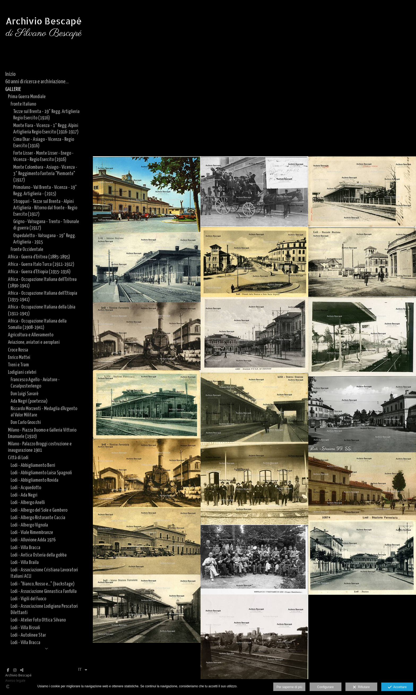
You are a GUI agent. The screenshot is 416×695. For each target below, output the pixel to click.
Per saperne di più (289, 687)
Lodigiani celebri (22, 372)
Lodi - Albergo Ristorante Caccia (38, 517)
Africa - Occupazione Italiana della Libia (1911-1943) (41, 310)
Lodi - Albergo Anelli (28, 502)
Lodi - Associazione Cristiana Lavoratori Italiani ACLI (44, 573)
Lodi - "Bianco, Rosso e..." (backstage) (43, 584)
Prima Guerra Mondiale (27, 96)
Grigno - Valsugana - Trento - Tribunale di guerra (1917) (46, 225)
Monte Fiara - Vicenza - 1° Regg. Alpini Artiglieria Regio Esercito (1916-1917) (46, 128)
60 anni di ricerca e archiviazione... (37, 81)
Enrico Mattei (19, 357)
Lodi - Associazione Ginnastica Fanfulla (44, 591)
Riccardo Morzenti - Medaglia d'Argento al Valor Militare (44, 412)
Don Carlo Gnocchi (26, 422)
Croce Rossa (18, 350)
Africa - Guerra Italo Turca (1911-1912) (41, 264)
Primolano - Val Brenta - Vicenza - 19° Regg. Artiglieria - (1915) (45, 190)
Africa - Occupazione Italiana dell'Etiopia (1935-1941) (42, 296)
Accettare (397, 687)
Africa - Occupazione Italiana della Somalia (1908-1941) (37, 324)
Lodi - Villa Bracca (25, 547)
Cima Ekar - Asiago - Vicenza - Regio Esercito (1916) (43, 142)
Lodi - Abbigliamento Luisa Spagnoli (41, 472)
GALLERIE (13, 89)
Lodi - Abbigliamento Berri (33, 465)
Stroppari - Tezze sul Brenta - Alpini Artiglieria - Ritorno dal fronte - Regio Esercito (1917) (45, 208)
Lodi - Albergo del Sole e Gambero (39, 510)
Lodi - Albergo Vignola (29, 525)
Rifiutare (361, 687)
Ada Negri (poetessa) (29, 401)
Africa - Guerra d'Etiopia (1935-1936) (39, 271)
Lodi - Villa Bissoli (25, 627)
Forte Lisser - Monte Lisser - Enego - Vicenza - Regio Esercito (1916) (43, 156)
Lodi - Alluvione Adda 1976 (33, 539)
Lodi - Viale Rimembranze (32, 532)
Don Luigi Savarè (24, 393)
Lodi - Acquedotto (26, 487)
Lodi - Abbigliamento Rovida (34, 480)
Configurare (325, 687)
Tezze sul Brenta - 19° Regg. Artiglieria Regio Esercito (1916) (46, 114)
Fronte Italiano (23, 104)
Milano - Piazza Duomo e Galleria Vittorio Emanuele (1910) (42, 433)
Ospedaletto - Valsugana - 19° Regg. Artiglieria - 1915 (44, 239)
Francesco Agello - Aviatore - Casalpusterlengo (35, 383)
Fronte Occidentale (27, 249)
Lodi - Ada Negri (24, 495)
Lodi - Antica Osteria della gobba (39, 555)
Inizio (10, 74)
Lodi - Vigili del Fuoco (28, 598)
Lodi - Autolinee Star (28, 635)
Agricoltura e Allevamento (30, 334)
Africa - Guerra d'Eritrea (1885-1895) (39, 256)
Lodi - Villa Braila (25, 562)
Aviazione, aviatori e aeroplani (34, 342)
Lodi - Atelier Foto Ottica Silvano (38, 620)
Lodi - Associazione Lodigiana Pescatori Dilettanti (44, 609)
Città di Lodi (18, 457)
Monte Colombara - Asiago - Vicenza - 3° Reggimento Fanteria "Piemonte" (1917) (45, 174)
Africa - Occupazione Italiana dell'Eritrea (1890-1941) (42, 282)
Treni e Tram (18, 364)
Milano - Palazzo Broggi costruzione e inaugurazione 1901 (40, 447)
